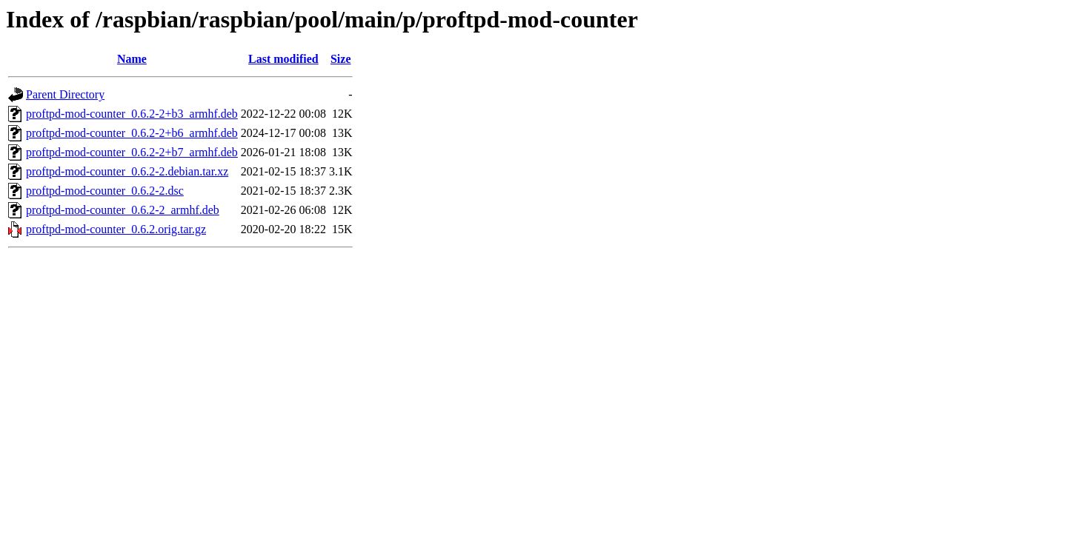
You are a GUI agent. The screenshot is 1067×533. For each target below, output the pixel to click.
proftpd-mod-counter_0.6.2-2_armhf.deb (122, 210)
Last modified (283, 59)
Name (132, 59)
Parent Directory (65, 94)
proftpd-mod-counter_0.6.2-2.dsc (105, 190)
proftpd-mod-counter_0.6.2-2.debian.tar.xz (127, 171)
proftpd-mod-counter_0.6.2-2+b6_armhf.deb (132, 133)
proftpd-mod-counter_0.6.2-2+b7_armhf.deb (132, 152)
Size (340, 59)
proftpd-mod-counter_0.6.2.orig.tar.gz (116, 229)
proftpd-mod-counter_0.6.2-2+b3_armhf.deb (132, 113)
